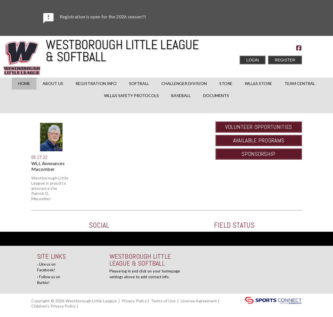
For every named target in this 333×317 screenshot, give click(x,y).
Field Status (234, 225)
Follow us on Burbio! (48, 280)
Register (285, 60)
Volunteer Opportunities (258, 127)
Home (24, 83)
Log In (38, 311)
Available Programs (258, 140)
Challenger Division (184, 83)
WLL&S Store (258, 83)
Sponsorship (258, 154)
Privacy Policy (134, 300)
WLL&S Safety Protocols (131, 95)
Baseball (181, 95)
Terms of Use (163, 300)
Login (252, 60)
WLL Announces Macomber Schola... (48, 166)
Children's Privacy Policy (53, 306)
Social (99, 225)
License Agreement (199, 300)
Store (225, 83)
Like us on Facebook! (46, 267)
